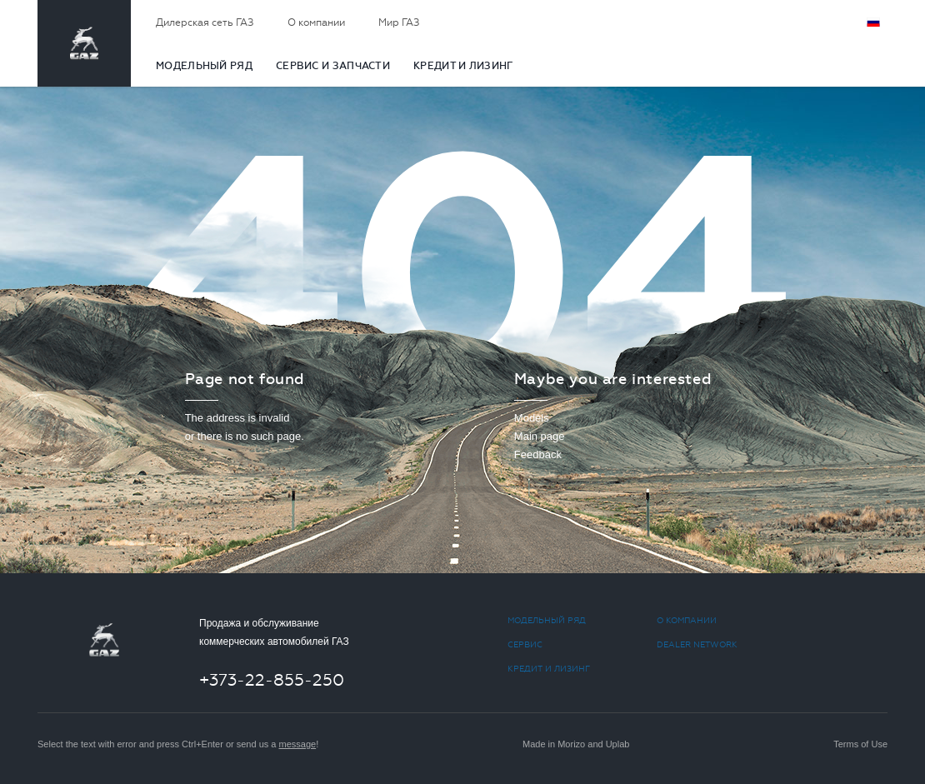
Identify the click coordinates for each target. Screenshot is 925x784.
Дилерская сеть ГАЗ (205, 22)
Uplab (618, 744)
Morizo (571, 744)
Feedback (538, 454)
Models (531, 418)
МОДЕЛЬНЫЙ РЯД (204, 66)
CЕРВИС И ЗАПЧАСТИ (333, 66)
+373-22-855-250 (271, 680)
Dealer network (697, 645)
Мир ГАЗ (399, 22)
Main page (539, 436)
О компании (316, 22)
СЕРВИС (525, 645)
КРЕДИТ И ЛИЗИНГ (463, 66)
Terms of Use (860, 744)
